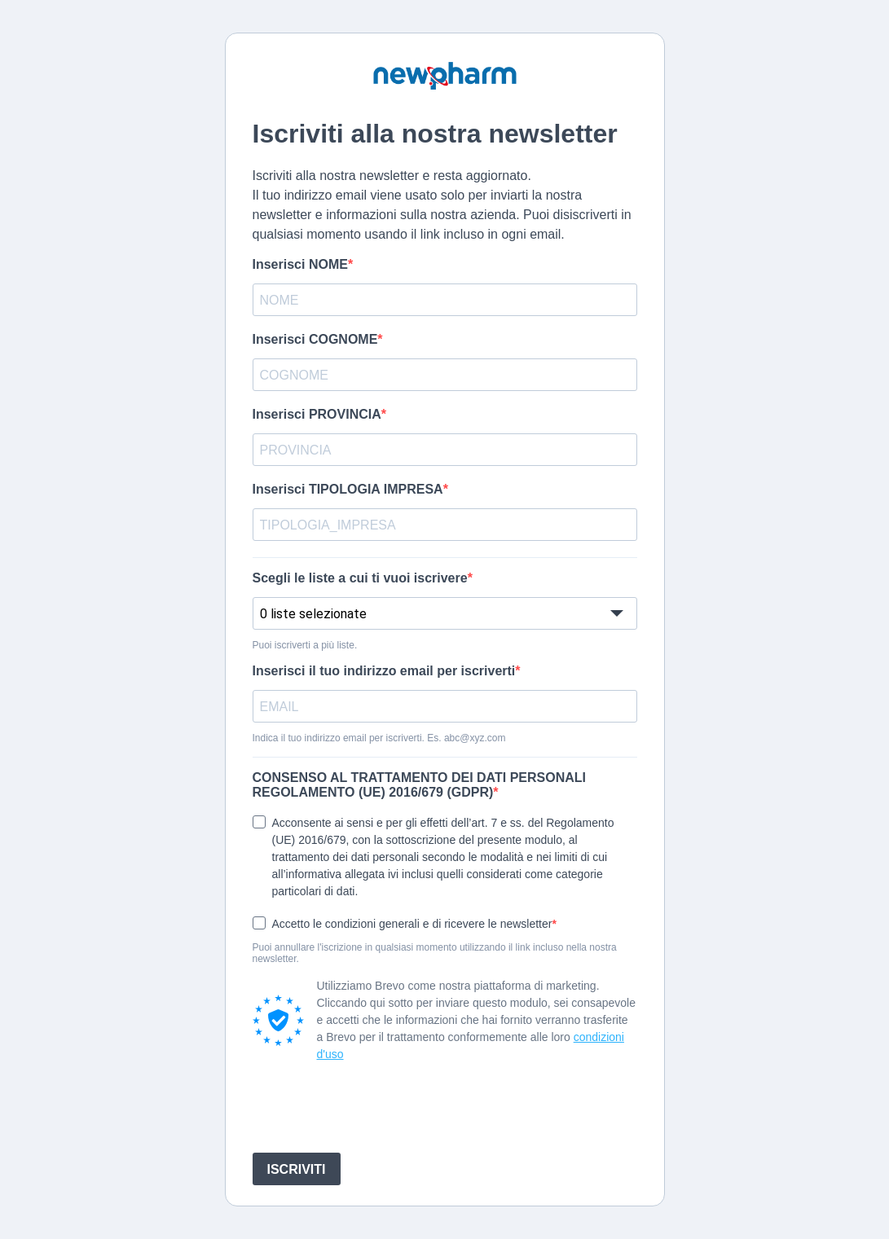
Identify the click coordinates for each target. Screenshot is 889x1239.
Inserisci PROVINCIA (317, 414)
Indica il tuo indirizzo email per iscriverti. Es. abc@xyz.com (379, 738)
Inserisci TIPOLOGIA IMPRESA (348, 489)
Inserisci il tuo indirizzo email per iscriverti (384, 671)
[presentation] (376, 1108)
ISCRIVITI (296, 1169)
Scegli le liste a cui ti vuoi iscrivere (360, 578)
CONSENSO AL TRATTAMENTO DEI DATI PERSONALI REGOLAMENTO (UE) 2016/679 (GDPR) (420, 785)
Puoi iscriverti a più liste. (305, 645)
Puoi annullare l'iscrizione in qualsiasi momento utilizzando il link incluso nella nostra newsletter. (435, 953)
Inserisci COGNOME (315, 339)
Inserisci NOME (300, 264)
